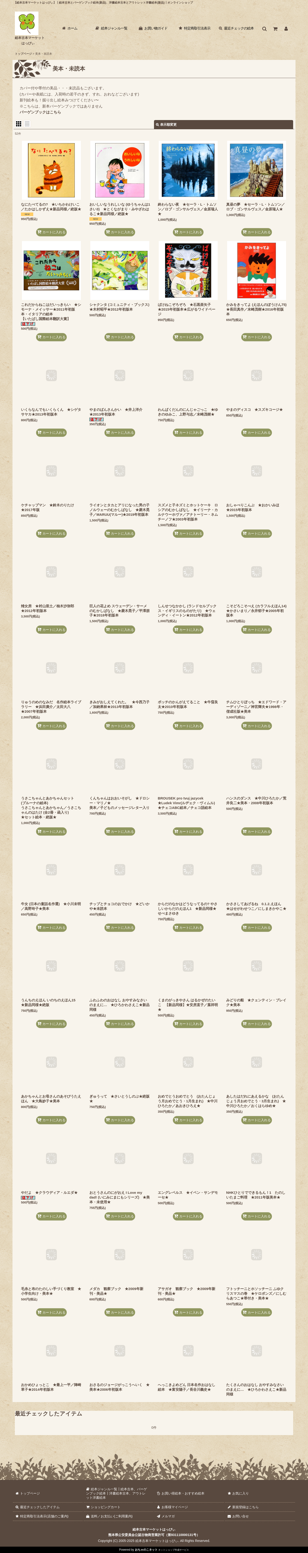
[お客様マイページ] (286, 29)
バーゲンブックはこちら (40, 112)
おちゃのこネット (146, 1549)
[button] (264, 29)
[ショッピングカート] (275, 29)
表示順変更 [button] (166, 124)
